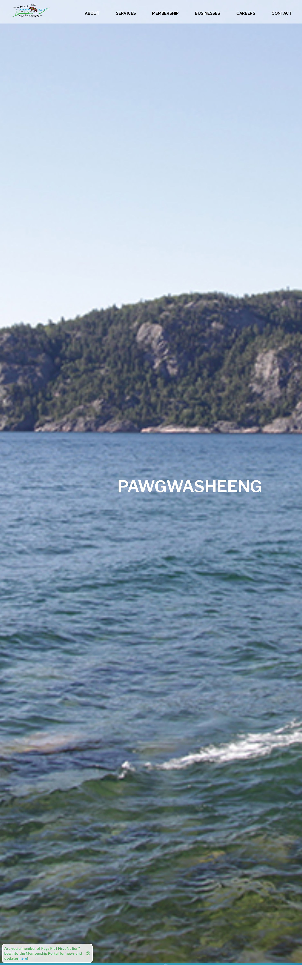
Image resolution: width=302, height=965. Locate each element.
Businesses (207, 13)
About (92, 13)
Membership (165, 13)
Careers (245, 13)
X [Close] (88, 953)
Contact (282, 13)
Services (126, 13)
